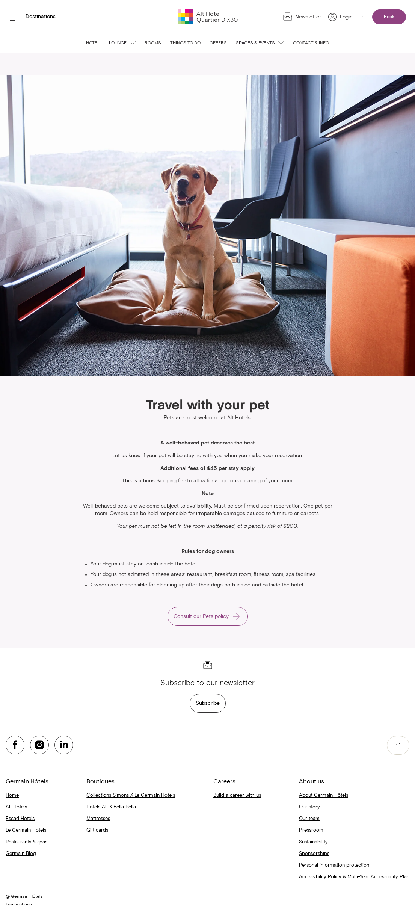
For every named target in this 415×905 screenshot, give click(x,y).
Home (12, 795)
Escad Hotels (20, 818)
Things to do (185, 43)
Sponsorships (314, 853)
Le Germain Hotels (26, 830)
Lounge (122, 43)
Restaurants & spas (26, 842)
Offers (218, 43)
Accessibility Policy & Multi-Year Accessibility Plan (354, 877)
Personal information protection (334, 865)
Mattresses (98, 818)
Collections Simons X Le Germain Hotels (130, 795)
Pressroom (311, 830)
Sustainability (313, 842)
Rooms (153, 43)
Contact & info (311, 43)
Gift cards (97, 830)
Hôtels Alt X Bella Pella (111, 807)
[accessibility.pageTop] (398, 745)
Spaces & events (260, 43)
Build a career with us (237, 795)
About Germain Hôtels (323, 795)
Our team (309, 818)
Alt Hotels (16, 807)
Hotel (93, 43)
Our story (309, 807)
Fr (360, 17)
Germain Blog (21, 853)
